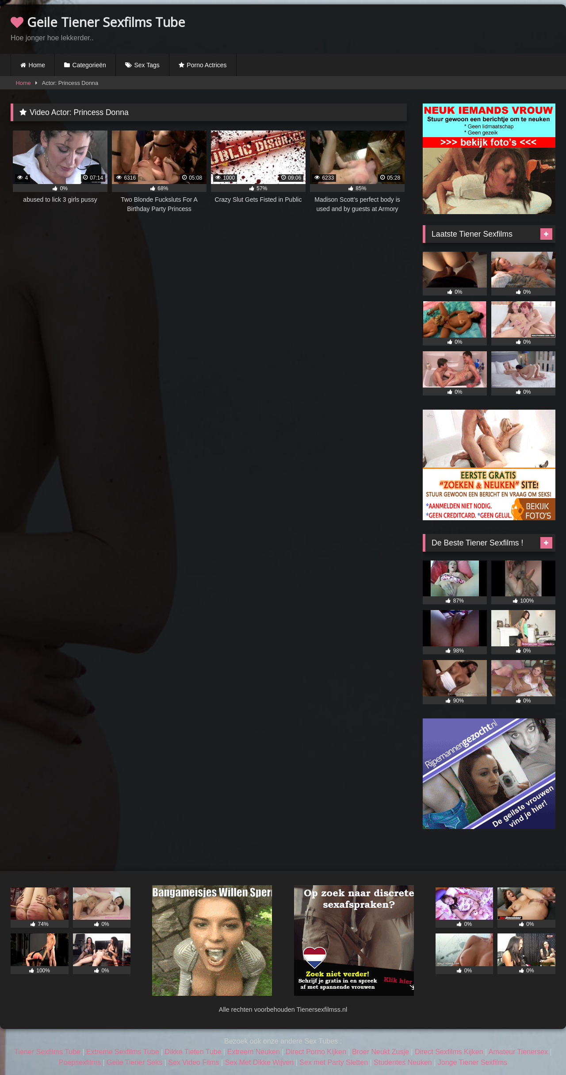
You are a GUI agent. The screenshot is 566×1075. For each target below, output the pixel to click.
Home (37, 65)
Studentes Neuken (403, 1062)
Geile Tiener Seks (134, 1062)
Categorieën (89, 65)
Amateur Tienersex (518, 1052)
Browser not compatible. (451, 28)
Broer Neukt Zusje (380, 1052)
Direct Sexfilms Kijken (449, 1052)
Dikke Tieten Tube (193, 1052)
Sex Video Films (193, 1062)
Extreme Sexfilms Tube (122, 1052)
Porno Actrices (206, 65)
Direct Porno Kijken (316, 1052)
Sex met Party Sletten (333, 1062)
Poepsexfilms (80, 1062)
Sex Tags (146, 65)
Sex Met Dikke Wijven (259, 1062)
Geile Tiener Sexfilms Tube (98, 22)
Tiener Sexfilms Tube (47, 1052)
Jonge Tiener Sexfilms (472, 1062)
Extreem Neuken (253, 1052)
